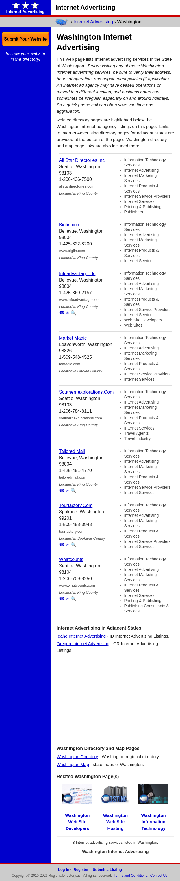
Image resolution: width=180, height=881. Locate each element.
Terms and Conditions (130, 875)
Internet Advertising (93, 21)
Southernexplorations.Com (86, 392)
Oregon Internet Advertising (83, 643)
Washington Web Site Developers (77, 822)
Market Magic (73, 338)
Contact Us (158, 875)
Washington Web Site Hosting (115, 822)
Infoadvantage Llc (77, 273)
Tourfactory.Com (75, 505)
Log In (63, 869)
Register (80, 869)
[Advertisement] (115, 699)
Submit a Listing (107, 869)
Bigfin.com (70, 224)
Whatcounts (71, 559)
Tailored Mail (72, 451)
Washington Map (73, 764)
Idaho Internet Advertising (81, 636)
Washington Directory (77, 756)
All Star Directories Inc (82, 160)
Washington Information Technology (153, 822)
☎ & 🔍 (67, 312)
